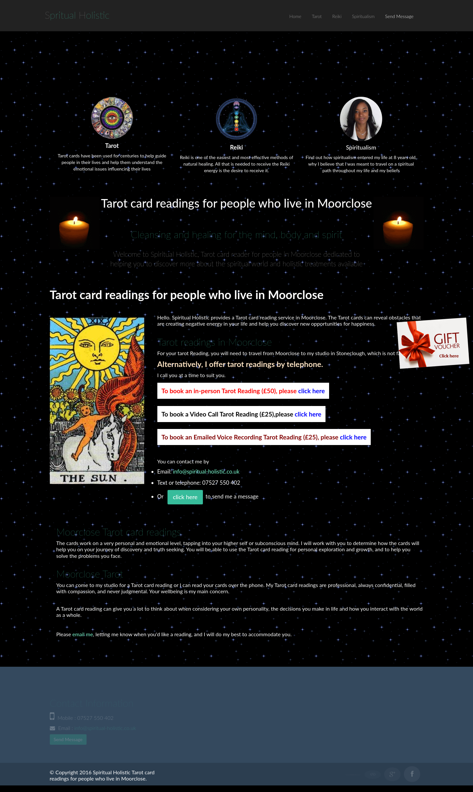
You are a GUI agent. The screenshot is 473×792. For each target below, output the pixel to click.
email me (82, 634)
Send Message (399, 16)
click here (311, 391)
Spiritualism (363, 16)
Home (295, 16)
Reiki (337, 16)
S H (77, 15)
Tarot (317, 16)
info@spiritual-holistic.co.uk (206, 471)
